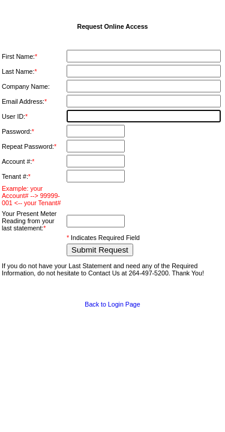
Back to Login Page (112, 304)
